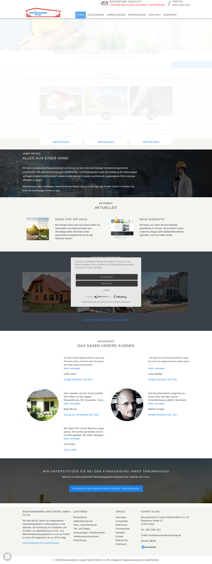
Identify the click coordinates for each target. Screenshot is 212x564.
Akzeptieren (106, 276)
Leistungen (96, 15)
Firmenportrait (123, 529)
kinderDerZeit (152, 560)
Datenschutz (122, 540)
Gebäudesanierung (82, 521)
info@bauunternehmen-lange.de (165, 535)
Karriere (170, 15)
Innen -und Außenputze (85, 525)
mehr (107, 290)
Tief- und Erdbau (81, 529)
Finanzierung (79, 540)
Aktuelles (120, 532)
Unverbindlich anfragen (41, 543)
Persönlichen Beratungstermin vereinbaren (106, 488)
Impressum (121, 544)
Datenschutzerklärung (113, 302)
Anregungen (116, 15)
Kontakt (155, 15)
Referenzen (137, 15)
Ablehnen (107, 283)
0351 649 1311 (153, 529)
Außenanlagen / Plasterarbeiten (89, 532)
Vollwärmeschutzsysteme (86, 536)
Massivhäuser (80, 517)
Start (80, 15)
